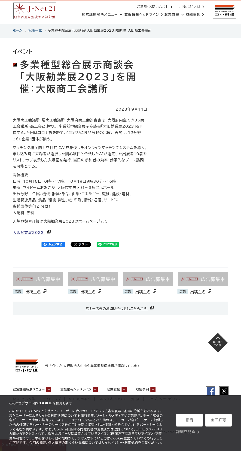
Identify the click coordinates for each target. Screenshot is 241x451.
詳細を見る (185, 431)
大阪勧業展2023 (32, 232)
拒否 (189, 420)
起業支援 (127, 390)
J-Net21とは (189, 7)
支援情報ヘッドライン (85, 390)
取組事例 (159, 390)
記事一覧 (35, 30)
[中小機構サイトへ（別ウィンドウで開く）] (224, 11)
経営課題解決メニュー (31, 390)
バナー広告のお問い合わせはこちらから (120, 307)
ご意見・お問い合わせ (152, 7)
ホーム (17, 30)
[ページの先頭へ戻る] (218, 343)
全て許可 (218, 420)
